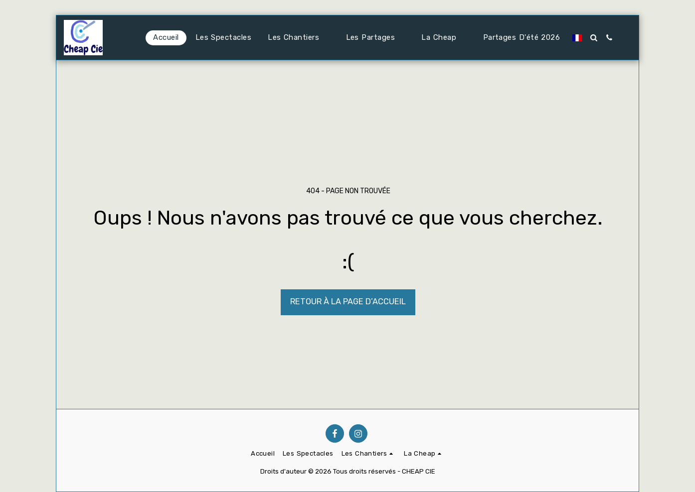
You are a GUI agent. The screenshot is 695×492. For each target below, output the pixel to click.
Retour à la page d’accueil (348, 301)
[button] (298, 37)
